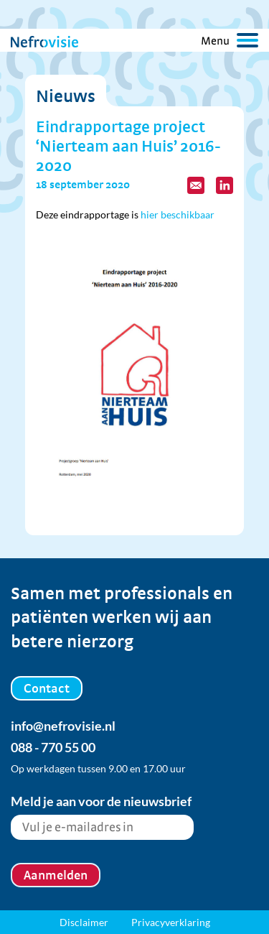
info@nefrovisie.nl (63, 726)
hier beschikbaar (177, 214)
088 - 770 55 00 (53, 747)
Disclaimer (84, 922)
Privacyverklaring (170, 922)
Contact (47, 687)
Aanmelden (56, 874)
